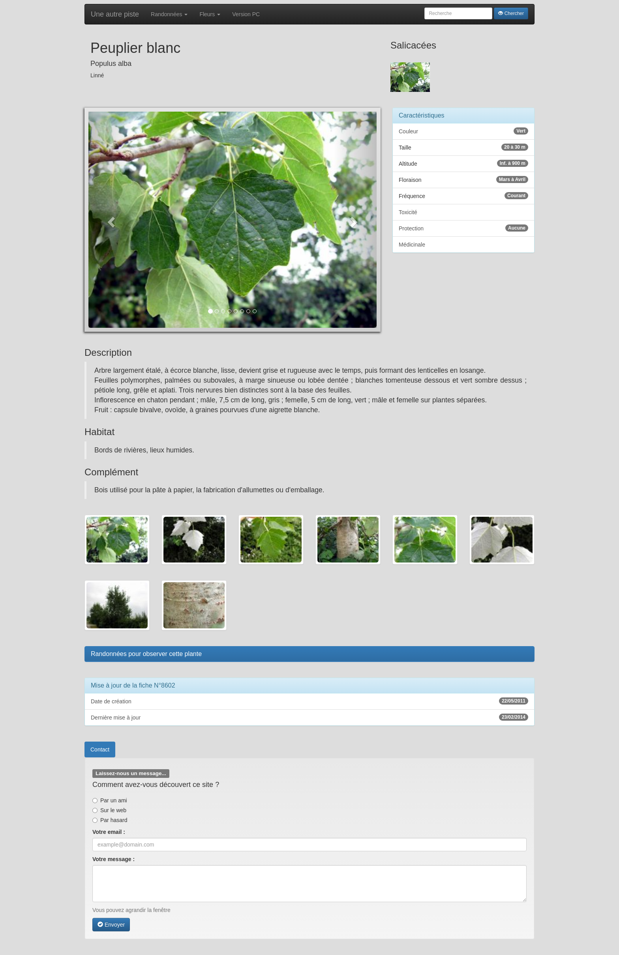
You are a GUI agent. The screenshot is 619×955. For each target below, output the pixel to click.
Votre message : (113, 859)
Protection (463, 228)
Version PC (246, 14)
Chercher (511, 13)
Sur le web (109, 810)
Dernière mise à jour (309, 717)
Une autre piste (115, 14)
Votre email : (108, 832)
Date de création (309, 701)
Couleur (463, 131)
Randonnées (169, 14)
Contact (99, 749)
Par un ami (109, 800)
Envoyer (111, 924)
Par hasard (109, 820)
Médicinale (412, 244)
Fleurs (209, 14)
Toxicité (408, 212)
